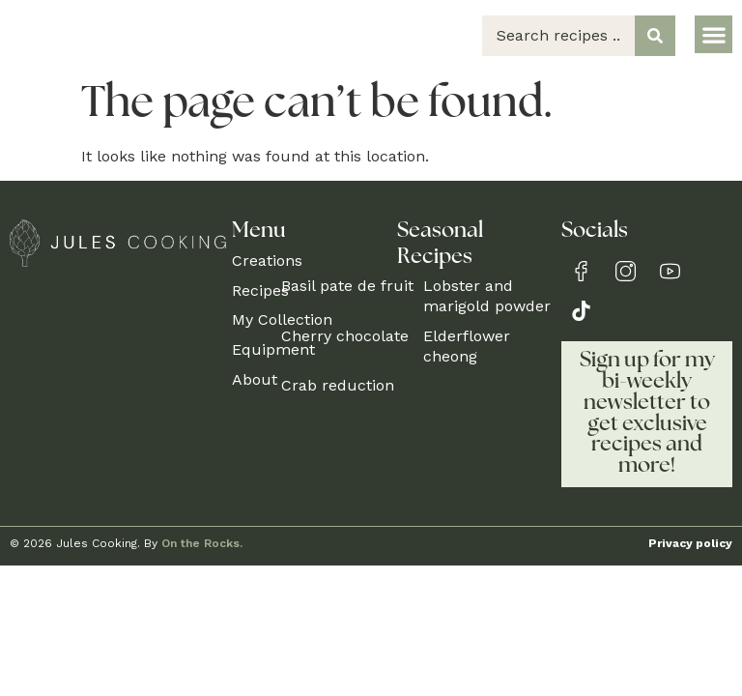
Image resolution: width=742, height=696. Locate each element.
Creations (267, 260)
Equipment (273, 349)
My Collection (282, 319)
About (259, 380)
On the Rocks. (202, 544)
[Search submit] (655, 35)
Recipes (260, 290)
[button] (713, 34)
